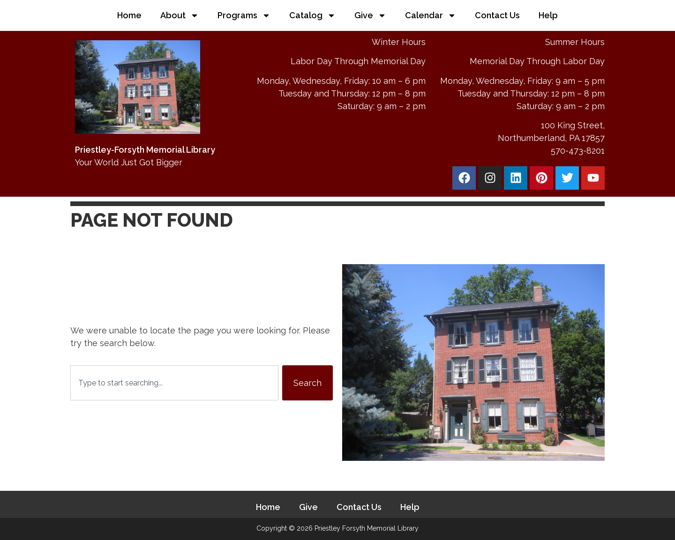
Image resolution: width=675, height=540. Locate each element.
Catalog (312, 15)
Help (548, 15)
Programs (244, 15)
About (179, 15)
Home (129, 15)
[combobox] (174, 382)
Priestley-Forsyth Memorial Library (145, 150)
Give (370, 15)
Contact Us (497, 15)
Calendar (430, 15)
